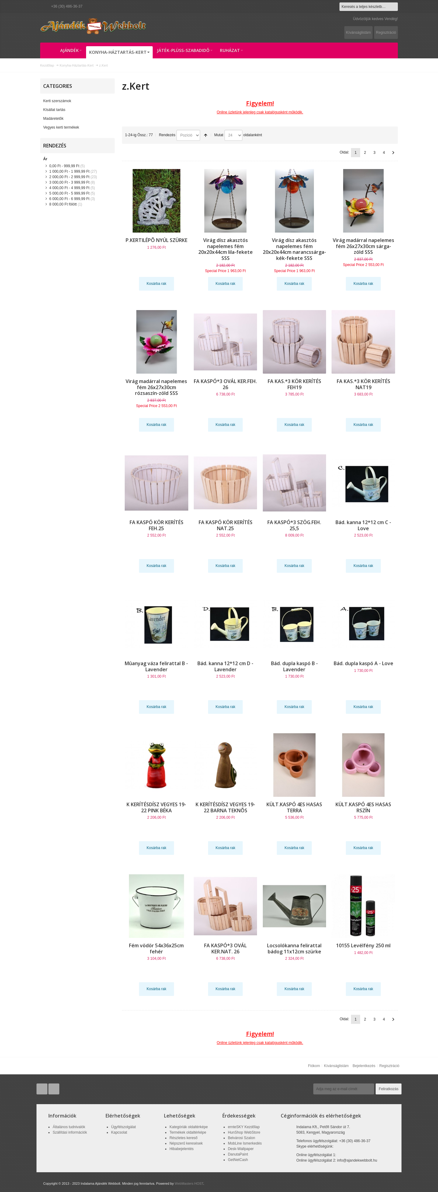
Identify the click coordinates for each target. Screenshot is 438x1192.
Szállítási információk (70, 1132)
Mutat (218, 135)
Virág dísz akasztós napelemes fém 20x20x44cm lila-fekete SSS (225, 249)
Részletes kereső (183, 1138)
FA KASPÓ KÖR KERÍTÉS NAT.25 (225, 525)
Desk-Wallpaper (241, 1149)
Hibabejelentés (181, 1149)
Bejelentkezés (364, 1066)
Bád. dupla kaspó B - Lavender (294, 666)
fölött (63, 204)
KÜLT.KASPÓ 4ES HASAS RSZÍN (363, 807)
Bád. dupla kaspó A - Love (363, 663)
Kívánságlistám (358, 32)
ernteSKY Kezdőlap (244, 1127)
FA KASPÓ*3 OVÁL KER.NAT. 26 (225, 948)
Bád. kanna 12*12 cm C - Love (363, 525)
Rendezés (167, 135)
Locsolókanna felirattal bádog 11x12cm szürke (294, 948)
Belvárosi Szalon (241, 1138)
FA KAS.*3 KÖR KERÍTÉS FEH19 (294, 384)
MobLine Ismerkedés (245, 1143)
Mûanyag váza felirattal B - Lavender (156, 666)
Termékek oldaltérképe (187, 1132)
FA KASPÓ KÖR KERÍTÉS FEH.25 (156, 525)
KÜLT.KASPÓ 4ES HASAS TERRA (294, 807)
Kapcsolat (119, 1132)
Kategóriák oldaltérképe (188, 1127)
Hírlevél (303, 1089)
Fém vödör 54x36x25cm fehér (156, 948)
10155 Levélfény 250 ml (363, 945)
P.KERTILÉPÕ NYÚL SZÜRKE (156, 240)
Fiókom (314, 1066)
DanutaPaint (238, 1154)
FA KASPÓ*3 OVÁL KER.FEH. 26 (225, 384)
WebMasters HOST (189, 1183)
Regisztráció (386, 32)
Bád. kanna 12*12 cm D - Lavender (225, 666)
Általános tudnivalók (69, 1127)
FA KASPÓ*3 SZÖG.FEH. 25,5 (294, 525)
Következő (393, 152)
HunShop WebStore (244, 1132)
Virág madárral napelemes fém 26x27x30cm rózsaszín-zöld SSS (156, 387)
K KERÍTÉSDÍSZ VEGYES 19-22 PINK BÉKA (156, 807)
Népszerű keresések (186, 1143)
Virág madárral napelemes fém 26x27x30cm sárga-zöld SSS (363, 246)
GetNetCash (238, 1160)
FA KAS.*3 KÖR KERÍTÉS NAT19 (363, 384)
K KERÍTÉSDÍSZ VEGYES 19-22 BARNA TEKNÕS (225, 807)
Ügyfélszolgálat (123, 1127)
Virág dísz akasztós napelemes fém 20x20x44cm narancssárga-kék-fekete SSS (294, 249)
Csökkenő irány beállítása (205, 135)
